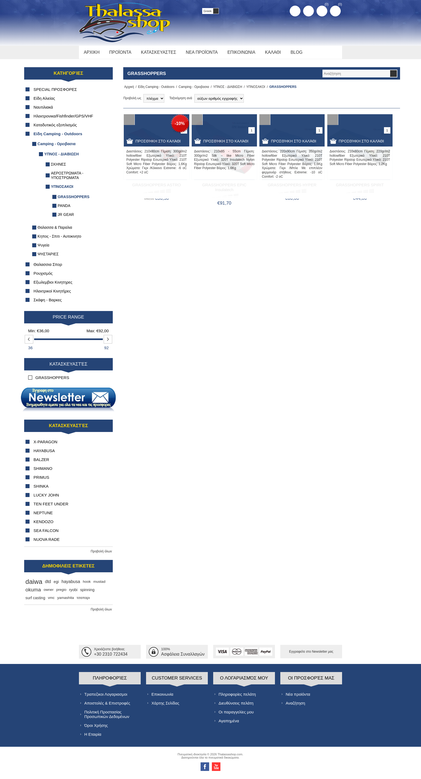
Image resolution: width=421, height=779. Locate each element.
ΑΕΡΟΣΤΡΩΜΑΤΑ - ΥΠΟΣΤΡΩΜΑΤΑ (67, 178)
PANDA (64, 208)
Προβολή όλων (101, 554)
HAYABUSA (44, 453)
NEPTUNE (43, 515)
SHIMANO (43, 471)
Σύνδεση (308, 11)
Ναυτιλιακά (43, 110)
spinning (87, 593)
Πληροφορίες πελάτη (237, 697)
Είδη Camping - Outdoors (154, 90)
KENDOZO (43, 524)
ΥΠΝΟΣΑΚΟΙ (254, 90)
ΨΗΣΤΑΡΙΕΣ (48, 257)
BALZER (41, 462)
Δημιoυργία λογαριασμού (295, 11)
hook (86, 585)
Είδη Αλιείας (44, 101)
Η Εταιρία (92, 737)
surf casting (35, 601)
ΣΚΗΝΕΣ (58, 167)
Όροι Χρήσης (96, 728)
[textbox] (356, 76)
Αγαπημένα (229, 723)
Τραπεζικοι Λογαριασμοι (105, 697)
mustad (99, 585)
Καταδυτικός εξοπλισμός (55, 128)
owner (48, 593)
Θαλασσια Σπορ (48, 267)
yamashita (65, 601)
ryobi (73, 593)
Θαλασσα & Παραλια (55, 230)
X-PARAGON (45, 444)
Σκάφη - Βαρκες (48, 303)
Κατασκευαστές (68, 367)
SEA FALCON (46, 533)
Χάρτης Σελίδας (165, 705)
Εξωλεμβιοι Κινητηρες (53, 285)
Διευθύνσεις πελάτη (236, 705)
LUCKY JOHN (46, 498)
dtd (48, 584)
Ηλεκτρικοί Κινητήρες (52, 294)
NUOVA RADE (47, 542)
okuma (33, 592)
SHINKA (41, 489)
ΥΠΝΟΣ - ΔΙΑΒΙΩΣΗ (226, 90)
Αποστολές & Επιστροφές (107, 705)
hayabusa (70, 584)
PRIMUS (41, 480)
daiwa (34, 584)
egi (56, 585)
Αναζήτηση (295, 705)
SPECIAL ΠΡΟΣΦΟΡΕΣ (55, 92)
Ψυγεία (43, 248)
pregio (61, 593)
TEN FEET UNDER (51, 507)
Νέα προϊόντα (298, 697)
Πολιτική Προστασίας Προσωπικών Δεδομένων (106, 716)
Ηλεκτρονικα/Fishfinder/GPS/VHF (63, 119)
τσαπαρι (83, 601)
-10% (180, 126)
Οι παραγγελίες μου (236, 714)
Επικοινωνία (162, 697)
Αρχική (128, 90)
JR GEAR (66, 217)
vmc (51, 601)
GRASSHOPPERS (73, 200)
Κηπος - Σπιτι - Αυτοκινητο (59, 239)
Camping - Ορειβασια (192, 90)
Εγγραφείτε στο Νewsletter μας (311, 654)
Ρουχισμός (43, 276)
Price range (68, 320)
